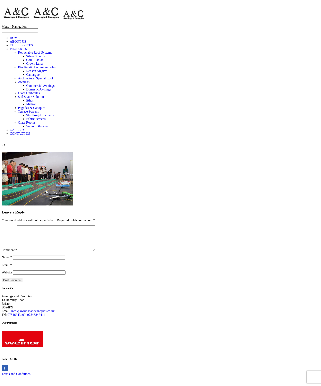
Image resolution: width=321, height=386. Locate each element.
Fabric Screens (36, 119)
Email (7, 269)
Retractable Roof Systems (35, 52)
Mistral (31, 104)
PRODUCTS (18, 49)
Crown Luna (34, 63)
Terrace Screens (28, 111)
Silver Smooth (35, 56)
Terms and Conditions (16, 378)
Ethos (30, 100)
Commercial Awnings (40, 85)
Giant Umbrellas (29, 93)
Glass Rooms (26, 122)
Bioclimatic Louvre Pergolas (37, 67)
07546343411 (36, 319)
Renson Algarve (36, 71)
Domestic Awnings (38, 89)
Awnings (23, 82)
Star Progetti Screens (40, 115)
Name (7, 262)
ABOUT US (18, 41)
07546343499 (17, 319)
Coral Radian (35, 60)
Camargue (33, 74)
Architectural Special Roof (35, 78)
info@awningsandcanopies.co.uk (33, 316)
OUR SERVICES (21, 45)
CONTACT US (20, 133)
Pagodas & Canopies (31, 107)
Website (7, 277)
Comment (9, 255)
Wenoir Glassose (37, 126)
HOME (14, 38)
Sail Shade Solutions (31, 96)
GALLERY (17, 130)
